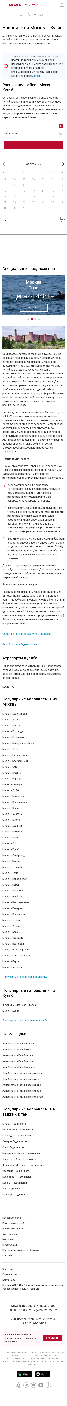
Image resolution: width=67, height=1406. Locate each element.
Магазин (7, 1255)
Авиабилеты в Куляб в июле (17, 1061)
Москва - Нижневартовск (15, 949)
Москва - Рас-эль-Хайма (15, 902)
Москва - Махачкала (13, 796)
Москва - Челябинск (13, 938)
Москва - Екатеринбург (14, 755)
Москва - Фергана (12, 814)
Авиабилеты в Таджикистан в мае (20, 1079)
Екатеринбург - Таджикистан (18, 1129)
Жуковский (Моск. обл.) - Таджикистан (23, 1165)
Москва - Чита (10, 719)
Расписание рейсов (13, 1228)
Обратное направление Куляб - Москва (26, 633)
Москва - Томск (10, 873)
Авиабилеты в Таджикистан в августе (22, 1096)
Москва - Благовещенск (15, 761)
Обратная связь (11, 1274)
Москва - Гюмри (10, 884)
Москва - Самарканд (13, 855)
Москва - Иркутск (11, 725)
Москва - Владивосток (14, 914)
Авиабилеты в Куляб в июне (17, 1055)
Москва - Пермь (10, 961)
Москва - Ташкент (12, 920)
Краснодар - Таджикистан (16, 1135)
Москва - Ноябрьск (12, 896)
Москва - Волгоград (13, 943)
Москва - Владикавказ (14, 802)
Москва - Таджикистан (14, 1123)
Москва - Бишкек (11, 861)
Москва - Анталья (12, 967)
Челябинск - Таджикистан (16, 1171)
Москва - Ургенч (11, 926)
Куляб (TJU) (8, 686)
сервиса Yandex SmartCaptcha (29, 1361)
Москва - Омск (10, 766)
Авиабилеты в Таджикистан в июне (21, 1085)
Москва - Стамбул (12, 784)
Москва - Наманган (12, 831)
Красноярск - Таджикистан (17, 1177)
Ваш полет (8, 1239)
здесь (37, 75)
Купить (33, 307)
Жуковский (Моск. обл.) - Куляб (19, 1005)
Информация (9, 1244)
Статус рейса (9, 1234)
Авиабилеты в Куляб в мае (16, 1049)
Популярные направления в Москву (24, 976)
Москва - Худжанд (12, 825)
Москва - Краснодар (13, 731)
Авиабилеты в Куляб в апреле (18, 1043)
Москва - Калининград (14, 713)
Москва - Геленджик (13, 737)
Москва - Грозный (11, 772)
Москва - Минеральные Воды (18, 743)
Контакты (7, 1269)
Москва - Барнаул (12, 778)
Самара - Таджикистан (14, 1141)
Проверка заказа (11, 1217)
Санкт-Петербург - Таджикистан (19, 1159)
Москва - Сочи (10, 749)
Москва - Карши (11, 808)
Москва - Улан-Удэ (12, 890)
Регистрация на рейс (13, 1223)
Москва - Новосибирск (14, 879)
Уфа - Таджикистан (12, 1188)
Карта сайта (9, 1280)
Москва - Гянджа (11, 820)
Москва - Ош (9, 843)
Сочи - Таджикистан (13, 1147)
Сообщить (52, 1338)
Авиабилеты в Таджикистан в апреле (22, 1073)
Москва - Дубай (10, 790)
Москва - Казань (11, 932)
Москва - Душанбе (12, 867)
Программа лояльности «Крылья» (20, 1250)
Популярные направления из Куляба (24, 1020)
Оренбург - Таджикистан (15, 1194)
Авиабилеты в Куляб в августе (18, 1067)
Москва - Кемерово (12, 908)
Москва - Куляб (10, 849)
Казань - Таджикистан (14, 1182)
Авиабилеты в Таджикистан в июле (21, 1091)
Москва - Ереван (11, 837)
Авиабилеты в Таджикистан (19, 644)
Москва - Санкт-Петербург (16, 955)
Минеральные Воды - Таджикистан (21, 1153)
